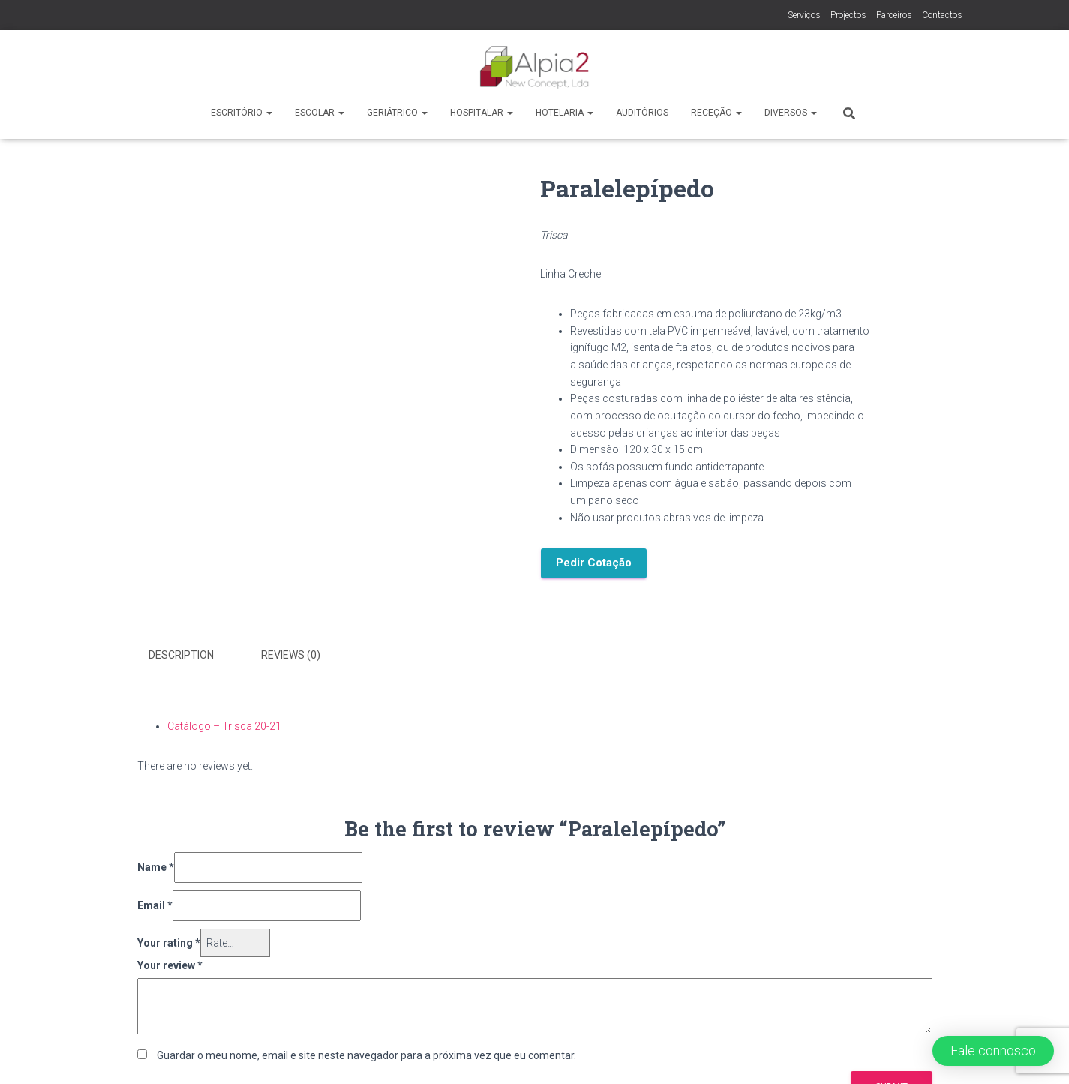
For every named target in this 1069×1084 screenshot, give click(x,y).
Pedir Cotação (594, 562)
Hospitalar (481, 112)
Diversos (790, 112)
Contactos (942, 15)
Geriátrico (397, 112)
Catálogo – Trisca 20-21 (224, 726)
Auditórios (642, 112)
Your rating (168, 943)
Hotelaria (564, 112)
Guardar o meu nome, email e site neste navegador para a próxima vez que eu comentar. (366, 1055)
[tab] (192, 655)
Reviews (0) (290, 655)
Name (155, 867)
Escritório (241, 112)
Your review (170, 965)
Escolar (319, 112)
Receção (716, 112)
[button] (993, 1051)
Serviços (804, 15)
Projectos (848, 15)
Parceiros (894, 15)
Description (181, 655)
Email (155, 905)
